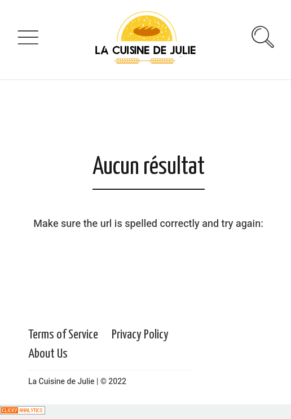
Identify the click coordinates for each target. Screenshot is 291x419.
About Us (48, 353)
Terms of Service (63, 334)
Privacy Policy (140, 334)
